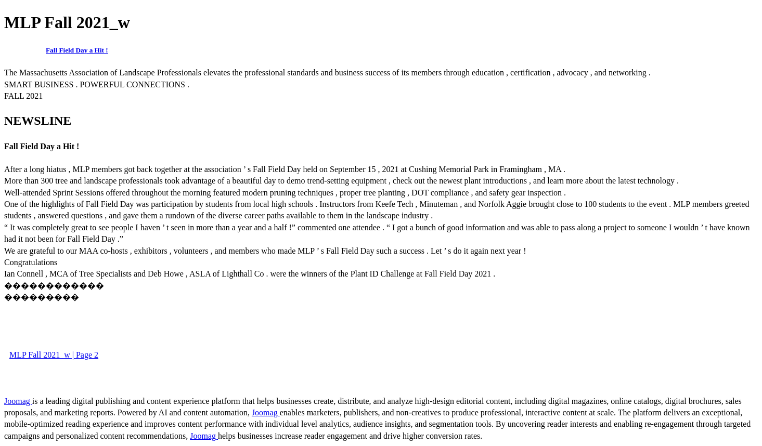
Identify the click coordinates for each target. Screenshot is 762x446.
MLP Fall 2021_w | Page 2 (53, 354)
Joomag (18, 401)
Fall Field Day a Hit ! (77, 50)
